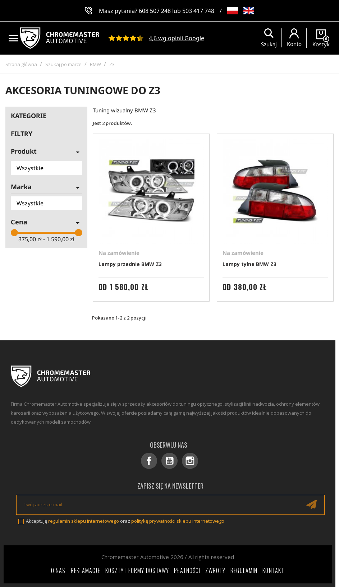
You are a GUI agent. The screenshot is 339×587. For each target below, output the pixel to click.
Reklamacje (85, 570)
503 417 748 (198, 10)
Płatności (187, 570)
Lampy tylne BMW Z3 (249, 264)
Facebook (149, 461)
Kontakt (273, 570)
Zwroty (215, 570)
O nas (58, 570)
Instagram (190, 461)
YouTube (169, 461)
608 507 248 (155, 10)
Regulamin (243, 570)
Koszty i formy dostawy (137, 570)
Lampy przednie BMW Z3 (130, 264)
